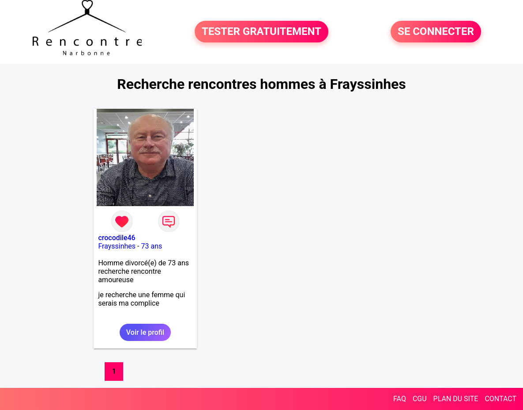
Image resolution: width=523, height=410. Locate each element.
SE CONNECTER (436, 32)
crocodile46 (116, 238)
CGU (420, 399)
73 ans (151, 246)
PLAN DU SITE (455, 399)
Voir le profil (145, 332)
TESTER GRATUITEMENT (261, 32)
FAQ (399, 399)
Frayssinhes (116, 246)
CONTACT (500, 399)
